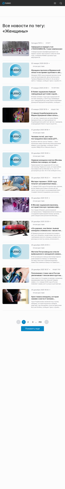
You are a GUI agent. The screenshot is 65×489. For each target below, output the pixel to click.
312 (40, 322)
